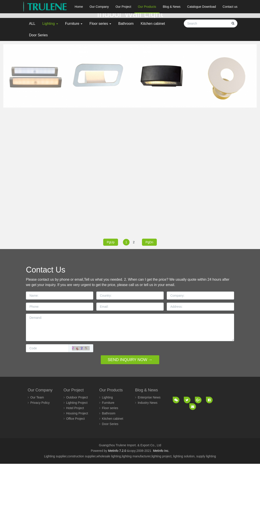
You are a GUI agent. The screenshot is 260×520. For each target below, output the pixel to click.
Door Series (38, 91)
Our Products (111, 446)
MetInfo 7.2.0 (117, 507)
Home (79, 6)
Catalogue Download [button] (201, 6)
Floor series (100, 80)
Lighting (50, 80)
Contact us (230, 6)
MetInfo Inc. (161, 507)
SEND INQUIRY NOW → (130, 416)
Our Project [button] (123, 6)
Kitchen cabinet (153, 80)
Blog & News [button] (171, 6)
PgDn (149, 298)
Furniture (73, 80)
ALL (32, 80)
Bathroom (126, 80)
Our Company (40, 446)
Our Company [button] (99, 6)
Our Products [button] (147, 6)
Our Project (74, 446)
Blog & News (146, 446)
